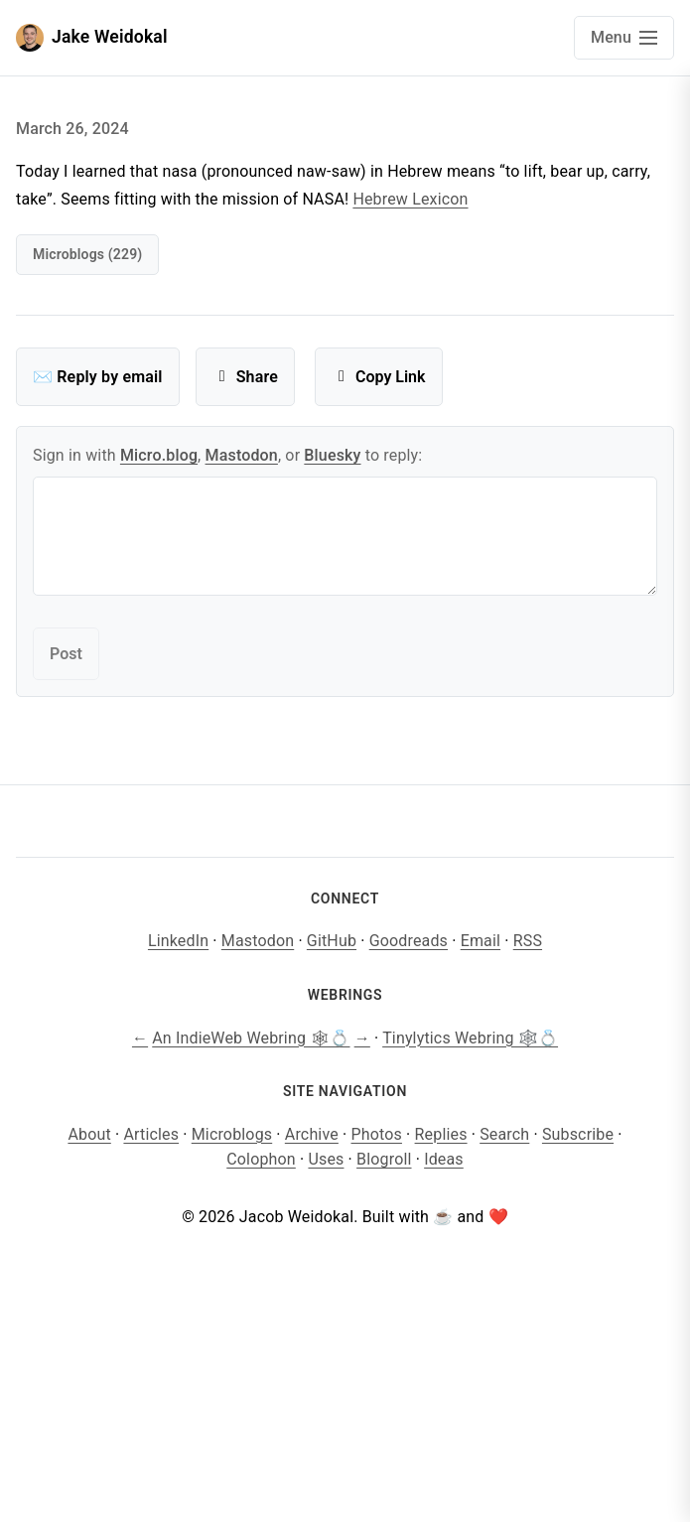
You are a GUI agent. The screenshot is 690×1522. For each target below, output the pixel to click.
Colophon (261, 1159)
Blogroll (383, 1159)
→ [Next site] (362, 1038)
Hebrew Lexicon (410, 199)
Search (504, 1134)
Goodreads (408, 940)
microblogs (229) (87, 254)
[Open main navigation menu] (624, 38)
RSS (527, 940)
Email (480, 940)
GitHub (331, 940)
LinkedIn (178, 940)
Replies (441, 1134)
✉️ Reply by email (98, 376)
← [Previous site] (140, 1038)
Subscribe (578, 1134)
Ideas (444, 1159)
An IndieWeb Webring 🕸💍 (250, 1038)
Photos (376, 1134)
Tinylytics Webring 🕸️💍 (470, 1038)
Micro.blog (159, 455)
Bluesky (332, 455)
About (89, 1134)
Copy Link (379, 376)
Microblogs (232, 1134)
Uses (326, 1159)
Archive (312, 1134)
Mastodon (242, 455)
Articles (151, 1134)
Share (245, 376)
